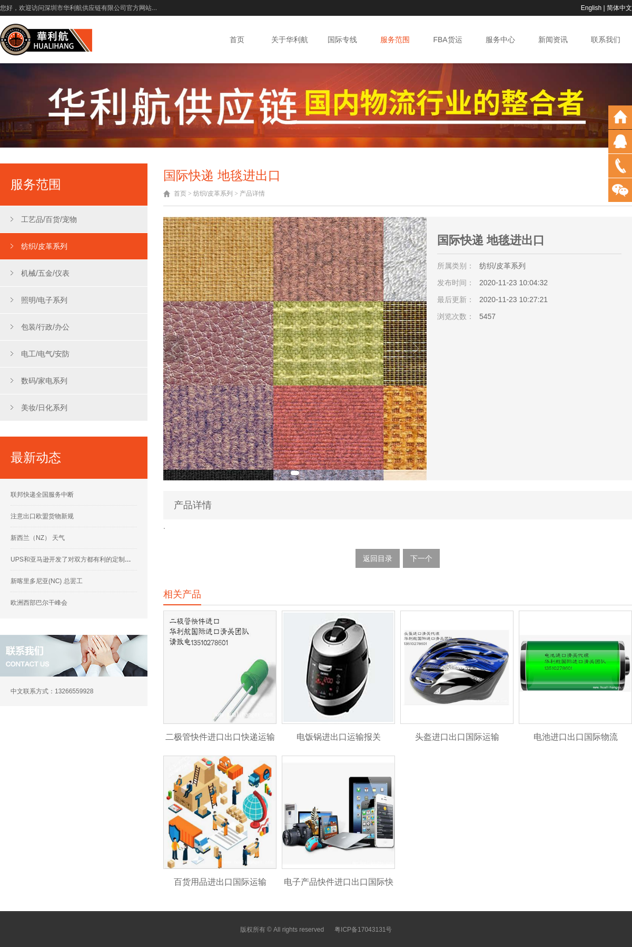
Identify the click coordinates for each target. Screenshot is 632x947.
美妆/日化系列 (44, 407)
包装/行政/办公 (45, 327)
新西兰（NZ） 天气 (38, 538)
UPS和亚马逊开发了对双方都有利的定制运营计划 (80, 559)
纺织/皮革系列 (44, 246)
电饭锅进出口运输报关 (339, 736)
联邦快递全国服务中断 (42, 494)
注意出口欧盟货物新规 (42, 516)
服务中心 (500, 39)
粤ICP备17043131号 (363, 929)
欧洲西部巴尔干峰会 (39, 602)
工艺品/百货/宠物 (49, 219)
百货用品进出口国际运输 (220, 881)
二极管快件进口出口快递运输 (220, 736)
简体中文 (619, 8)
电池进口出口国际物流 (576, 736)
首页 (237, 39)
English (591, 8)
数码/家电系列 (44, 380)
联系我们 (605, 39)
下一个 (421, 558)
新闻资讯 (553, 39)
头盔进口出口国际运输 (457, 736)
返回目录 (377, 558)
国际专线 (342, 39)
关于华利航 (289, 39)
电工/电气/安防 (45, 354)
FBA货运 (447, 39)
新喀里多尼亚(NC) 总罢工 (47, 581)
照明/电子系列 (44, 300)
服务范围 (395, 39)
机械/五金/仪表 (45, 273)
